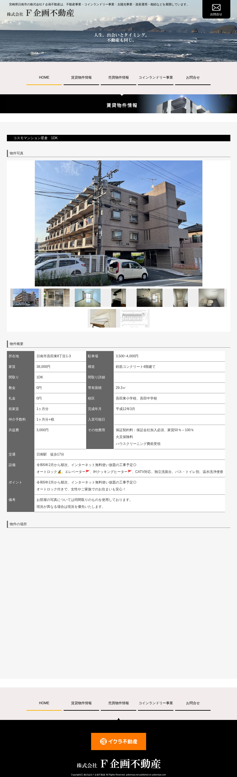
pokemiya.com (159, 775)
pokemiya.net (132, 775)
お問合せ (193, 77)
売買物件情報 (118, 77)
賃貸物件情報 (81, 77)
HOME (44, 77)
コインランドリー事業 (156, 77)
